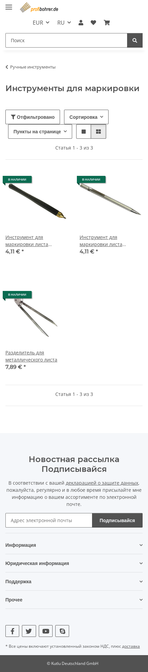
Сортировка (83, 117)
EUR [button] (38, 22)
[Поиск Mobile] (66, 40)
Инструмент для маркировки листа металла (26, 241)
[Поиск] (135, 40)
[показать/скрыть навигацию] (8, 4)
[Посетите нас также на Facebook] (12, 631)
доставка (131, 646)
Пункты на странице (37, 131)
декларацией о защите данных (102, 483)
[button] (81, 22)
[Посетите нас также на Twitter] (29, 631)
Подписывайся (117, 520)
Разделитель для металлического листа (31, 356)
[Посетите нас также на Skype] (62, 631)
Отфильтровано (33, 117)
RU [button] (61, 22)
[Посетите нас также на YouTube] (46, 631)
